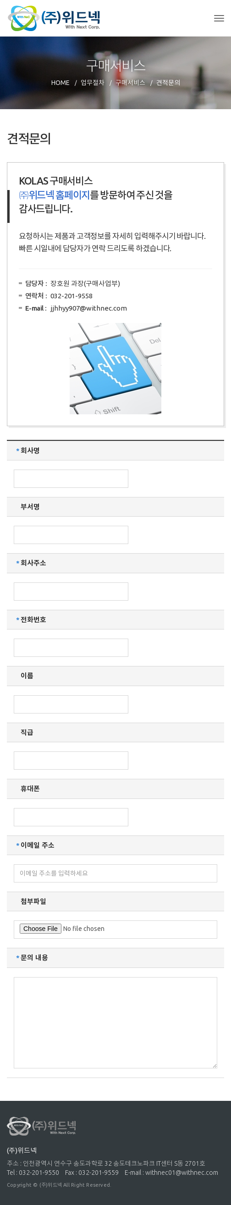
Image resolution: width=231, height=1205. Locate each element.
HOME (60, 82)
